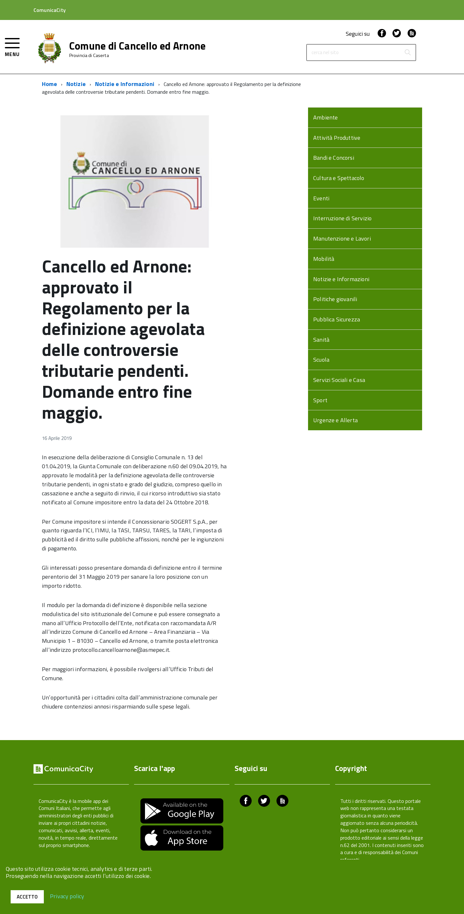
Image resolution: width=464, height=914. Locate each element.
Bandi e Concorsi (333, 157)
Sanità (321, 339)
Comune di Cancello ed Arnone (137, 46)
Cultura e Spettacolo (338, 178)
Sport (320, 400)
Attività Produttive (336, 137)
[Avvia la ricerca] (408, 52)
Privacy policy (67, 895)
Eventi (321, 198)
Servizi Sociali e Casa (339, 380)
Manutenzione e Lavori (342, 238)
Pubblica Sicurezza (336, 319)
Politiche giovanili (335, 299)
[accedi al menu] (12, 46)
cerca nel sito (325, 52)
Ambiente (325, 117)
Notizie (76, 84)
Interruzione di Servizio (342, 218)
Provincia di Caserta (89, 55)
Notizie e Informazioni (124, 84)
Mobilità (323, 258)
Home (49, 84)
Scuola (321, 359)
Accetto (27, 896)
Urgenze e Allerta (335, 420)
